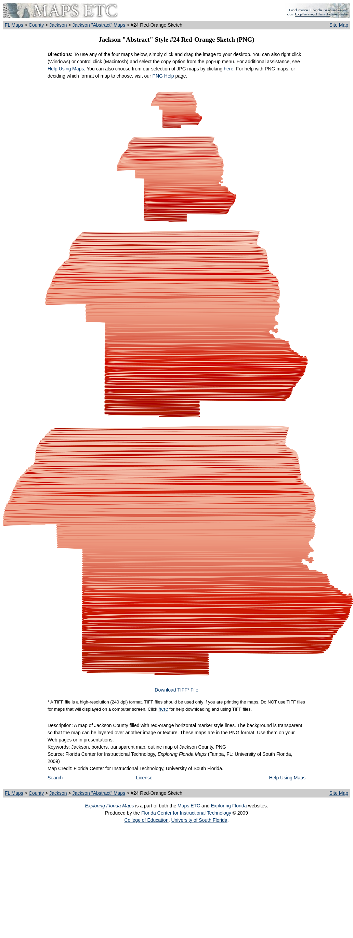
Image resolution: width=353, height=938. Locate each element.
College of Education (146, 820)
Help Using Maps (66, 68)
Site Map (338, 25)
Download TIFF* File (176, 690)
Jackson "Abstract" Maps (98, 25)
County (36, 25)
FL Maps (14, 25)
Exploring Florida (229, 805)
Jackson (58, 25)
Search (55, 777)
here (228, 68)
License (144, 777)
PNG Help (163, 76)
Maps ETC (189, 805)
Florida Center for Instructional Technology (186, 813)
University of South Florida (199, 820)
